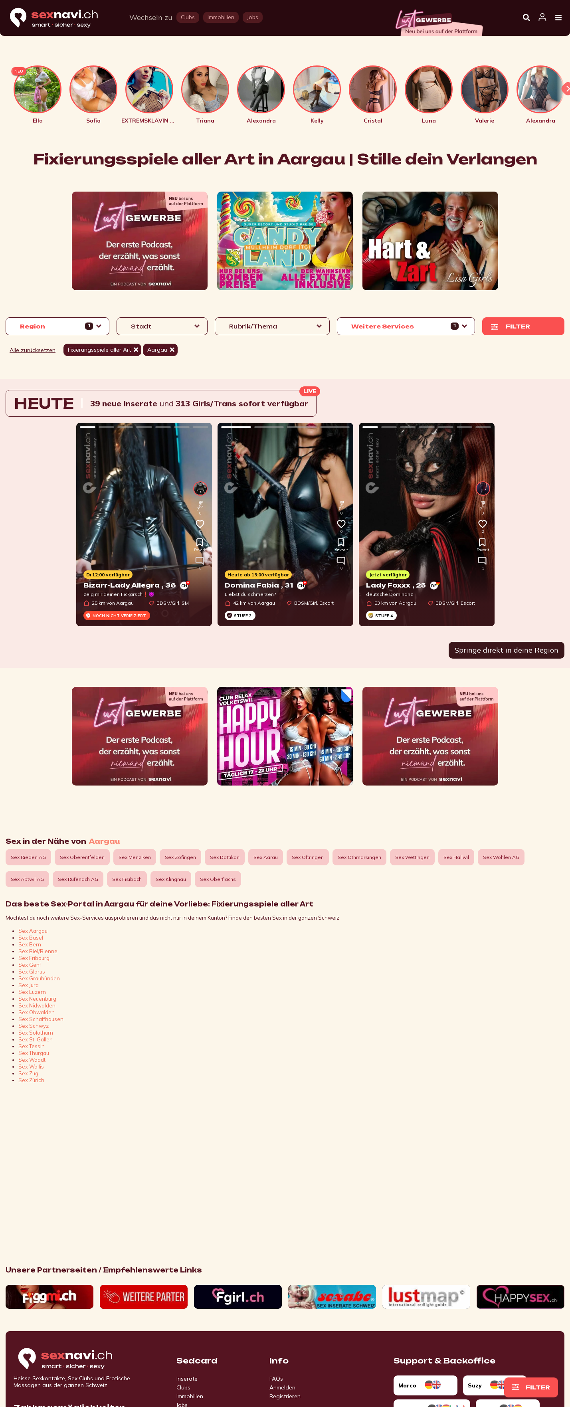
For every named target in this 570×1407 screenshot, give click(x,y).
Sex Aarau (265, 857)
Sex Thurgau (33, 1053)
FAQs (276, 1378)
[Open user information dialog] (542, 17)
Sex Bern (29, 944)
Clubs (183, 1387)
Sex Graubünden (39, 978)
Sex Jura (28, 985)
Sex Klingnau (171, 879)
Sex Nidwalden (36, 1005)
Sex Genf (29, 965)
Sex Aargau (33, 931)
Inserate (187, 1378)
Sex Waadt (32, 1060)
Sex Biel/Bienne (37, 951)
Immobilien (189, 1396)
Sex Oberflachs (218, 879)
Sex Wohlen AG (501, 857)
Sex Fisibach (127, 879)
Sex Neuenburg (37, 998)
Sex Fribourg (33, 958)
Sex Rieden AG (28, 857)
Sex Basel (30, 937)
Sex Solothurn (35, 1032)
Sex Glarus (31, 971)
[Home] (61, 18)
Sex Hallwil (456, 857)
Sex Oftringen (308, 857)
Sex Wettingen (412, 857)
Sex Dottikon (224, 857)
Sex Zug (28, 1073)
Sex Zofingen (180, 857)
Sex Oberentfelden (82, 857)
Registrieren (285, 1396)
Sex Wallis (31, 1066)
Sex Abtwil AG (27, 879)
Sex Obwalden (36, 1012)
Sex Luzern (32, 992)
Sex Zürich (31, 1080)
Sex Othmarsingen (359, 857)
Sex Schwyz (33, 1026)
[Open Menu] (558, 18)
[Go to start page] (79, 1359)
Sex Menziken (135, 857)
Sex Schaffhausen (40, 1019)
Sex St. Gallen (35, 1039)
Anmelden (282, 1387)
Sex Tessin (31, 1046)
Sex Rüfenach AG (78, 879)
